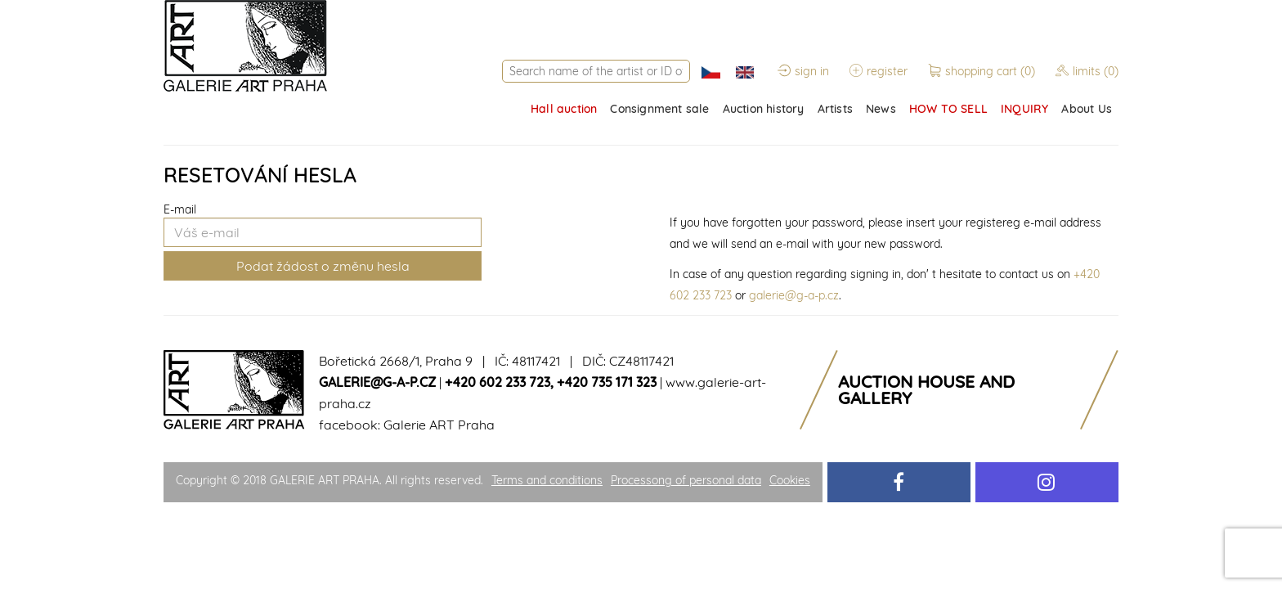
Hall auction (564, 108)
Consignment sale (659, 108)
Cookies (789, 480)
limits (1087, 71)
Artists (835, 108)
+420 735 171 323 (607, 382)
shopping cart (983, 71)
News (881, 108)
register (878, 71)
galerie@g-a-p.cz (794, 295)
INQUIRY (1024, 108)
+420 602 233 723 (497, 382)
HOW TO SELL (948, 108)
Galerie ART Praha (439, 424)
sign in (803, 71)
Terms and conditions (547, 480)
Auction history (764, 108)
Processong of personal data (686, 480)
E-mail (180, 209)
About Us (1086, 108)
